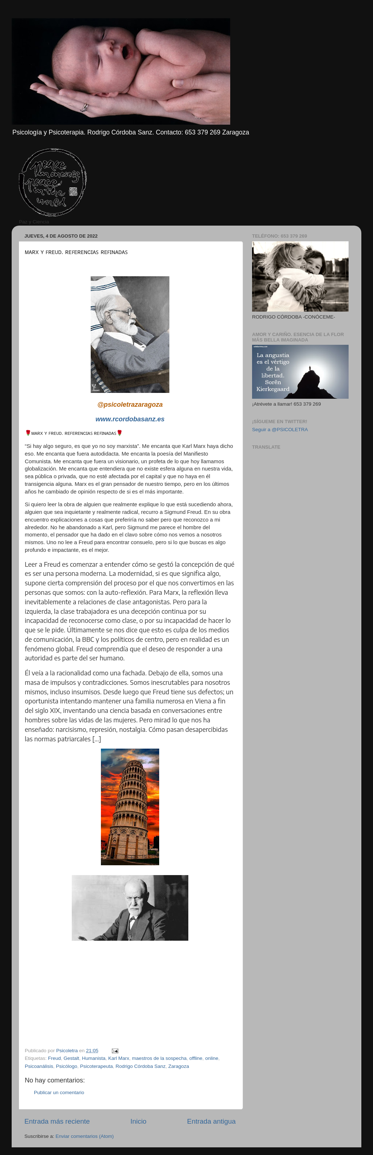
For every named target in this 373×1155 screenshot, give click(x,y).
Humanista (94, 1058)
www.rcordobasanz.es (129, 419)
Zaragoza (178, 1066)
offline (196, 1058)
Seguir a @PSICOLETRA (280, 429)
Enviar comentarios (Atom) (85, 1136)
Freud (54, 1058)
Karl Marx (118, 1058)
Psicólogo (67, 1066)
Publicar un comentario (59, 1092)
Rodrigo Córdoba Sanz (140, 1066)
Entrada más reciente (57, 1121)
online (211, 1058)
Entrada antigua (211, 1121)
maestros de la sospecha (159, 1058)
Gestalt (71, 1058)
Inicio (138, 1121)
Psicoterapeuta (96, 1066)
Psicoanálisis (39, 1066)
